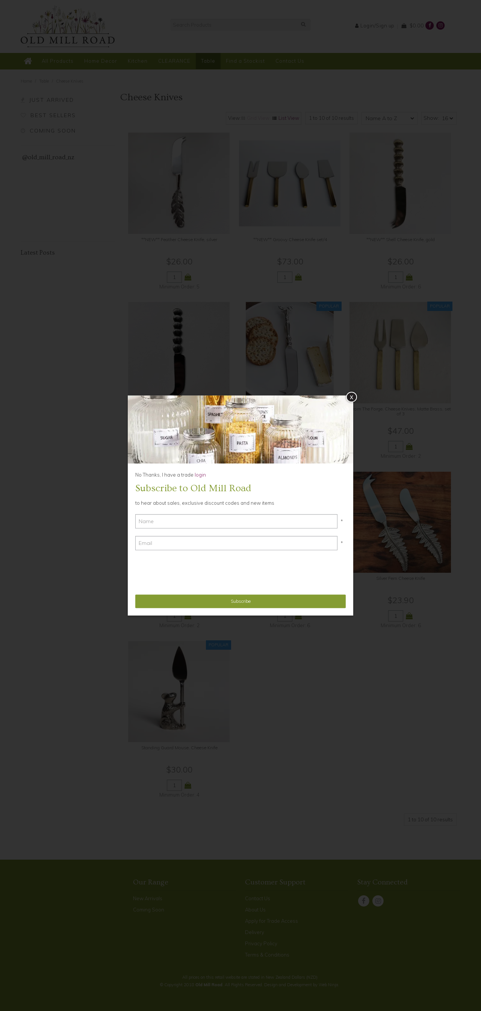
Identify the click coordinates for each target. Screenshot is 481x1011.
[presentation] (192, 572)
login (200, 475)
